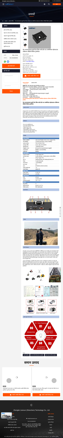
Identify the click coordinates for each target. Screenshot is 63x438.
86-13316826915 (56, 0)
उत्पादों (6, 20)
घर (2, 20)
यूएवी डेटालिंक (26, 355)
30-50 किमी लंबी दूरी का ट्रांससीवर (37, 355)
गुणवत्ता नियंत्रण (51, 422)
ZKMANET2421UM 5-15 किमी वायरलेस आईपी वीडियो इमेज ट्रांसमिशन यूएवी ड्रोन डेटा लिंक (16, 389)
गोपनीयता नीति (51, 432)
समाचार (50, 424)
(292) (8, 29)
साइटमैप (50, 430)
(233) (10, 38)
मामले (51, 427)
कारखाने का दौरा (51, 419)
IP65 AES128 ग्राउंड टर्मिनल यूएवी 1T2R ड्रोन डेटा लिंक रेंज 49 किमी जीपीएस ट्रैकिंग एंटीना (45, 389)
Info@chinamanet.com (44, 0)
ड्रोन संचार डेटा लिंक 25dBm (51, 355)
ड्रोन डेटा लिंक (11, 20)
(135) (11, 32)
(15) (7, 46)
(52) (10, 42)
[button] (25, 47)
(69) (9, 35)
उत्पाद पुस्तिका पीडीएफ (30, 61)
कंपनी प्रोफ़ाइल (50, 416)
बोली (57, 4)
